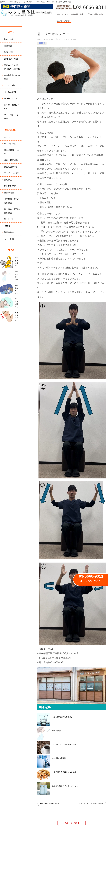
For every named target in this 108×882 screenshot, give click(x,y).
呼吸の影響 (56, 731)
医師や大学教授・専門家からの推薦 (12, 67)
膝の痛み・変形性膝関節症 (12, 211)
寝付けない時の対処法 (17, 303)
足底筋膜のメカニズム (17, 316)
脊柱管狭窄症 (10, 186)
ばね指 (7, 226)
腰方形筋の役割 (17, 262)
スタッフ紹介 (10, 85)
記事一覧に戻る (72, 823)
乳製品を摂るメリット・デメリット (66, 786)
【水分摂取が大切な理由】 (62, 717)
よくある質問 (10, 92)
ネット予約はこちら (90, 581)
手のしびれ (9, 219)
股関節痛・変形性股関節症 (12, 201)
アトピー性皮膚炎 (12, 173)
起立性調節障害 (11, 167)
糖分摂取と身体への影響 (49, 803)
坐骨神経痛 (9, 192)
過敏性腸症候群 (11, 160)
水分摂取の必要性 (59, 758)
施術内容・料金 (77, 14)
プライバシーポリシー (12, 117)
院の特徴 (8, 46)
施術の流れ (9, 52)
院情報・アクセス (64, 21)
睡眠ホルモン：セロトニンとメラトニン (17, 289)
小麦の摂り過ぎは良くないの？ (64, 772)
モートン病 (9, 239)
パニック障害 (10, 143)
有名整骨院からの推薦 (12, 77)
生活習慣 (42, 43)
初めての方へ (62, 14)
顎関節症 (8, 180)
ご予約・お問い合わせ (95, 14)
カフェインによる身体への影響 (64, 744)
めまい (7, 137)
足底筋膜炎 (9, 232)
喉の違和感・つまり (12, 152)
